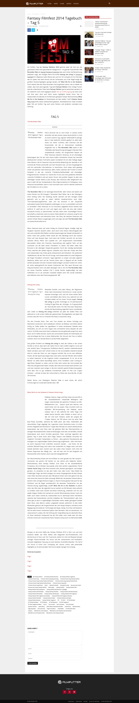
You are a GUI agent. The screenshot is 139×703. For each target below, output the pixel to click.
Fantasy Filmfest (60, 587)
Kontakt (85, 701)
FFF (58, 600)
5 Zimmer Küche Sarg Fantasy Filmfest (69, 578)
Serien (68, 3)
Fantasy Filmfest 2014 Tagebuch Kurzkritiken (39, 596)
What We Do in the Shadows (41, 610)
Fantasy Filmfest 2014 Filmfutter (36, 591)
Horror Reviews (60, 604)
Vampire (30, 610)
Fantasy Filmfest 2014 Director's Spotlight (57, 589)
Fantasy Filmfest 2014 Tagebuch (69, 593)
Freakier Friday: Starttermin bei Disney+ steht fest (102, 68)
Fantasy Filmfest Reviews (34, 600)
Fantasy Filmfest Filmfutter (34, 598)
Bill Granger (51, 587)
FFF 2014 (63, 600)
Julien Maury (42, 606)
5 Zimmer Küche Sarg (33, 578)
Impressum (71, 701)
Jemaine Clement (32, 606)
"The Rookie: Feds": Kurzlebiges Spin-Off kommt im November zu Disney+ (103, 78)
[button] (109, 4)
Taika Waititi (61, 608)
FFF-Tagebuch (35, 14)
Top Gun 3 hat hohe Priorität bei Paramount (103, 33)
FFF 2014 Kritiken (71, 600)
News (56, 3)
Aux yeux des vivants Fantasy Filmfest (37, 587)
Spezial (76, 3)
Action (46, 585)
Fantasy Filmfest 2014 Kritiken (35, 593)
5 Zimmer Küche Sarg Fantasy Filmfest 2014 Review (40, 581)
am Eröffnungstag (64, 92)
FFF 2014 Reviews (53, 602)
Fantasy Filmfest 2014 (71, 587)
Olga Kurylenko (32, 608)
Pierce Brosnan (41, 608)
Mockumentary (76, 606)
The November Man (70, 608)
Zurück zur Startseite (94, 701)
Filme (62, 3)
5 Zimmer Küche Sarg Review (35, 585)
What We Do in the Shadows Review (55, 613)
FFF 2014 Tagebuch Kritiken (34, 604)
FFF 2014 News (43, 602)
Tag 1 (29, 556)
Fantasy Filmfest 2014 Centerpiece (36, 589)
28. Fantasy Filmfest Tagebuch (67, 576)
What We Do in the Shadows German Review (60, 610)
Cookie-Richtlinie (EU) (106, 701)
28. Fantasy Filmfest (37, 576)
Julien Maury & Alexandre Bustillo (55, 606)
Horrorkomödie (70, 604)
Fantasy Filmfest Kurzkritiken (64, 598)
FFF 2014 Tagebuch (64, 602)
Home (49, 3)
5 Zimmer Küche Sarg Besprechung (49, 578)
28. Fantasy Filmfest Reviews (51, 576)
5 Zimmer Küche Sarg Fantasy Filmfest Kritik (66, 581)
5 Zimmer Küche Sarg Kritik (59, 583)
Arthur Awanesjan (33, 26)
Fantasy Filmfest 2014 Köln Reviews (68, 591)
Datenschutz (79, 701)
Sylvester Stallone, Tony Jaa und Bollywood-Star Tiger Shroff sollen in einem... (103, 42)
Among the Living (64, 585)
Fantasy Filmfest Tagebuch (49, 600)
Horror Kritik (52, 604)
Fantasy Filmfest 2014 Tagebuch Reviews (62, 596)
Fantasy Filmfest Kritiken (49, 598)
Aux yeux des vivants (76, 585)
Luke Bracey (68, 606)
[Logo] (35, 3)
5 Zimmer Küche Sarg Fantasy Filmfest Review (39, 583)
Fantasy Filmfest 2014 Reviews (52, 593)
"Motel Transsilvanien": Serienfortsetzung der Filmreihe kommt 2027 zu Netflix (102, 24)
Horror (45, 604)
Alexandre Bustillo (54, 585)
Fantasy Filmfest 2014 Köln (52, 591)
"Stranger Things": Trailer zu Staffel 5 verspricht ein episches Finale (103, 51)
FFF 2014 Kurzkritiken (33, 602)
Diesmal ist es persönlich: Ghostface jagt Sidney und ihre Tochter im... (102, 60)
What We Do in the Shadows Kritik (36, 613)
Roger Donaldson (51, 608)
